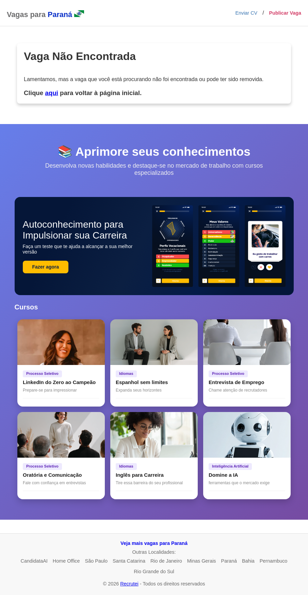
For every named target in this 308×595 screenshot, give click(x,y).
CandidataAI (34, 561)
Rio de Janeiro (166, 561)
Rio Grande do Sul (154, 571)
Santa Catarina (129, 561)
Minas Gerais (201, 561)
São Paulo (96, 561)
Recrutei (129, 583)
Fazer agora (45, 267)
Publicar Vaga (285, 13)
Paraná (229, 561)
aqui (51, 92)
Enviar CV (246, 13)
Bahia (248, 561)
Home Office (66, 561)
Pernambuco (274, 561)
